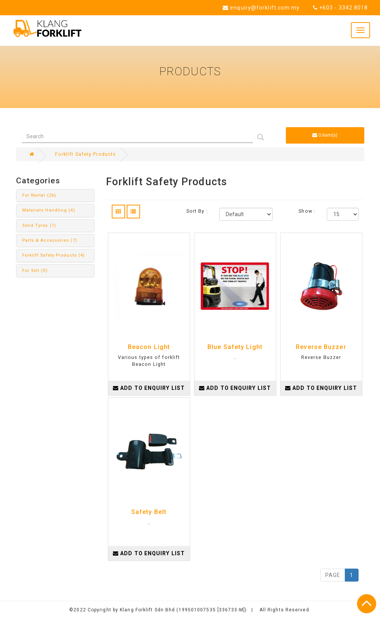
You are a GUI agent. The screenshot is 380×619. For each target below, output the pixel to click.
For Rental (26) (39, 195)
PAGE (332, 575)
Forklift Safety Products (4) (53, 255)
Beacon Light (149, 347)
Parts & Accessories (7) (49, 240)
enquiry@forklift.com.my (261, 8)
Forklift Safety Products (85, 154)
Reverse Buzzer (321, 347)
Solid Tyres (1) (39, 225)
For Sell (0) (35, 270)
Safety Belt (148, 512)
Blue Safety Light (235, 347)
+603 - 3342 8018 (340, 8)
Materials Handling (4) (48, 210)
